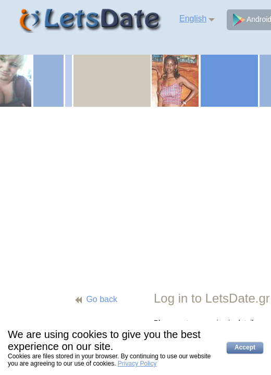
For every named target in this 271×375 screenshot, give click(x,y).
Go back (101, 299)
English (192, 18)
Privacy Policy (137, 363)
